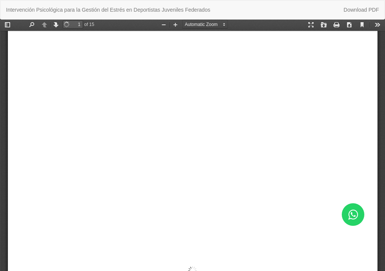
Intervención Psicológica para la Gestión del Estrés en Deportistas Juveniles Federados (108, 10)
